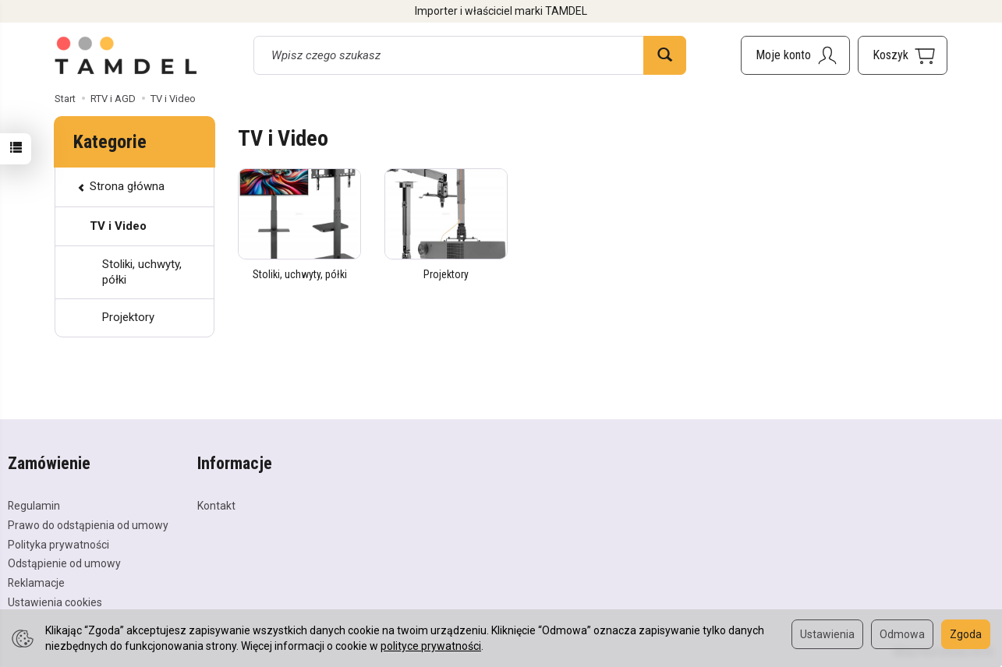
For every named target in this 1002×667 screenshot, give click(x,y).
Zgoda (966, 634)
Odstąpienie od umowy (64, 563)
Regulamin (34, 505)
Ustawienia (827, 634)
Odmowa (902, 634)
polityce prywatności (431, 646)
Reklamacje (36, 583)
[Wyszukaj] (664, 55)
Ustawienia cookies (55, 602)
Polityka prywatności (58, 544)
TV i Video (118, 226)
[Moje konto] (795, 55)
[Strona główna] (126, 55)
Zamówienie (49, 463)
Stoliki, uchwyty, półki (300, 274)
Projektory (446, 274)
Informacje (234, 463)
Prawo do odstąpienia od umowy (88, 525)
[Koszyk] (902, 55)
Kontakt (216, 505)
